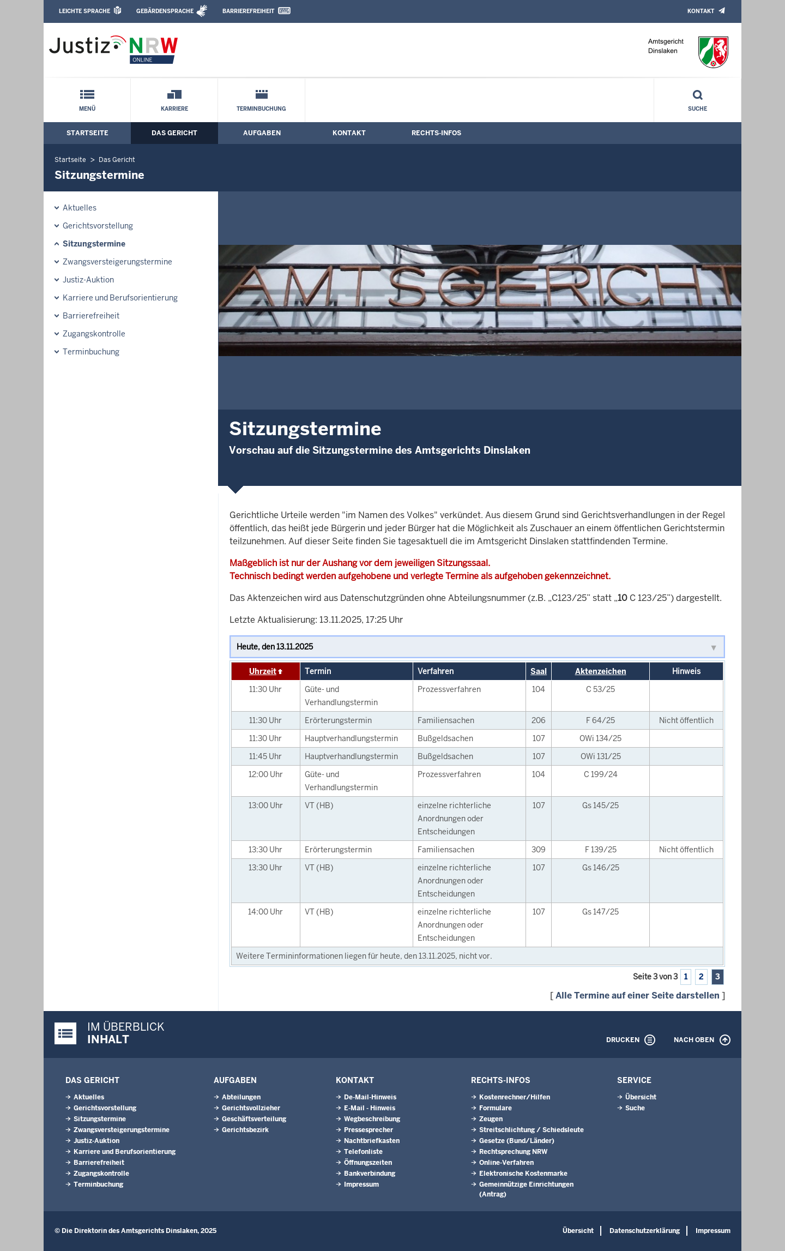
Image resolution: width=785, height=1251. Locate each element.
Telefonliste (363, 1151)
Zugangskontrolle (94, 334)
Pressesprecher (368, 1130)
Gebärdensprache (165, 11)
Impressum (361, 1184)
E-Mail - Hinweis (369, 1108)
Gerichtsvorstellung (98, 226)
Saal (538, 671)
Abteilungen (241, 1097)
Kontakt (700, 11)
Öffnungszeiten (368, 1162)
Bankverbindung (369, 1173)
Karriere (174, 108)
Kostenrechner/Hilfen (514, 1097)
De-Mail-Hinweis (370, 1097)
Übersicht (640, 1097)
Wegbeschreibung (372, 1119)
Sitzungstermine (94, 244)
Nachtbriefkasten (372, 1140)
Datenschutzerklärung (644, 1230)
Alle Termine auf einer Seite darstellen (637, 995)
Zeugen (491, 1119)
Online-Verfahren (506, 1162)
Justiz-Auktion (88, 280)
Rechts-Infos (436, 133)
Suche (697, 108)
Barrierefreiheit (248, 11)
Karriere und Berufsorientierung (120, 298)
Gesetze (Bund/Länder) (516, 1140)
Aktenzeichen (600, 671)
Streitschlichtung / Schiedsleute (531, 1130)
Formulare (495, 1108)
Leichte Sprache (84, 11)
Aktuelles (79, 208)
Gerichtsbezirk (245, 1130)
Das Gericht (174, 133)
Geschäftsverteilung (254, 1119)
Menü (87, 108)
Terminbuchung (261, 108)
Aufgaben (262, 133)
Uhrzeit (262, 671)
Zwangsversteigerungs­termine (117, 262)
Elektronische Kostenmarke (523, 1173)
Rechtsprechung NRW (513, 1151)
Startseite (87, 133)
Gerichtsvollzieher (251, 1108)
